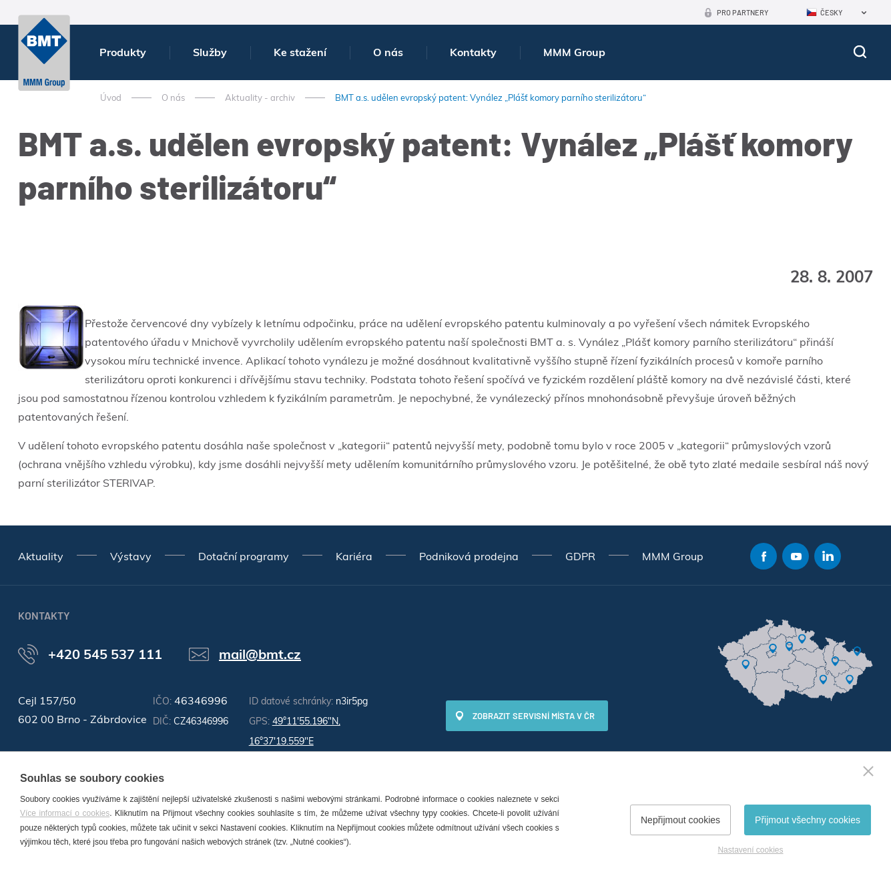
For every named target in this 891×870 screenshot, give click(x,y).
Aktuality (40, 556)
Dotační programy (243, 556)
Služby (210, 52)
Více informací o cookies (64, 813)
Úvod (110, 97)
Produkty (122, 52)
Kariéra (354, 556)
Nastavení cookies (750, 850)
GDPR (580, 556)
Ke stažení (300, 52)
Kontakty (473, 52)
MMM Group (574, 52)
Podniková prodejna (469, 556)
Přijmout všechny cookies (807, 820)
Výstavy (131, 556)
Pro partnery (742, 12)
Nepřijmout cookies (680, 820)
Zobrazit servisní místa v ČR (534, 715)
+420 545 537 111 (105, 654)
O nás (388, 52)
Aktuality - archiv (260, 97)
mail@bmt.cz (260, 654)
